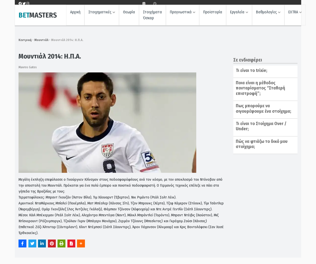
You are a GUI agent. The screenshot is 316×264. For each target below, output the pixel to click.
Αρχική (75, 13)
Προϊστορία (212, 13)
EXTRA (293, 13)
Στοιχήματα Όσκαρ (152, 16)
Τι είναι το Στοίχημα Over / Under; (261, 126)
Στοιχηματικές (99, 13)
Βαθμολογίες (266, 13)
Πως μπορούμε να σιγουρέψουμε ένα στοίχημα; (263, 108)
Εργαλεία (237, 13)
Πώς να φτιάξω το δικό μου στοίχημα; (262, 144)
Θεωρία (129, 13)
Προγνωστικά (181, 13)
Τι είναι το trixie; (251, 70)
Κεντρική (25, 40)
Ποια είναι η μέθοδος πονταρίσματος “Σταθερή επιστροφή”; (260, 88)
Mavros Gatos (28, 67)
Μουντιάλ (41, 40)
